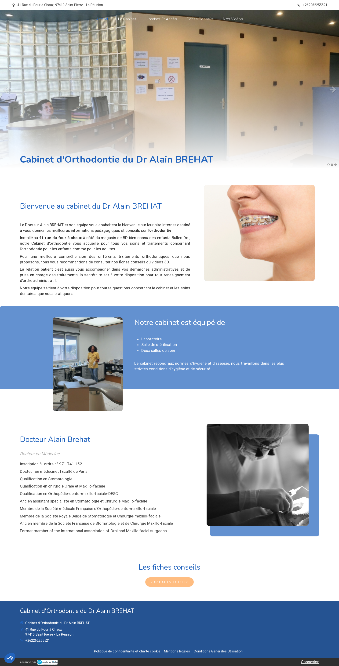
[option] (169, 89)
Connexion (310, 661)
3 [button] (335, 165)
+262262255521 (37, 640)
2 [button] (332, 165)
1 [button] (328, 165)
